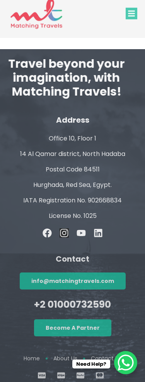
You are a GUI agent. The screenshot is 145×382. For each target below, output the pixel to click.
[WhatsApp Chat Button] (125, 362)
